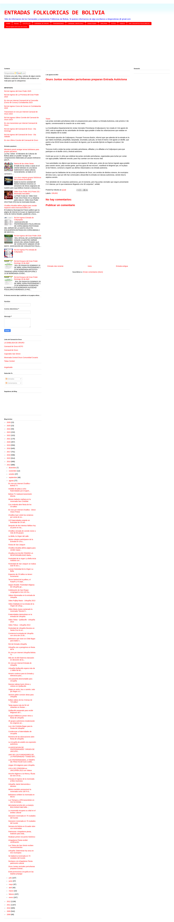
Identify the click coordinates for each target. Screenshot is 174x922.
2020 (9, 442)
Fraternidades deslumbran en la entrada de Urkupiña (20, 615)
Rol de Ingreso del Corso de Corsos (16, 26)
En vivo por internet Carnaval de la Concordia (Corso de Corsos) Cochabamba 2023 (21, 101)
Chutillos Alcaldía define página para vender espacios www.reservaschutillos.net (20, 207)
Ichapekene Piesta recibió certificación (18, 841)
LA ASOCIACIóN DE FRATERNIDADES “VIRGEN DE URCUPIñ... (21, 749)
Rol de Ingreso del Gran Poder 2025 (17, 91)
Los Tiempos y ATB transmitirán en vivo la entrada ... (21, 801)
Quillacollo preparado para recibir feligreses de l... (20, 711)
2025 (9, 426)
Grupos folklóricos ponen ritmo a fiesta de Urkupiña (20, 717)
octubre (12, 474)
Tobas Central (9, 361)
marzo (11, 891)
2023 (9, 432)
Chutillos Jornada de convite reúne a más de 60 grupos (22, 532)
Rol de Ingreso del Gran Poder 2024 (27, 236)
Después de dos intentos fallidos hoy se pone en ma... (22, 527)
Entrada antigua (122, 266)
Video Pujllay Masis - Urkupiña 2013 (21, 601)
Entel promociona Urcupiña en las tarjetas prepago (21, 873)
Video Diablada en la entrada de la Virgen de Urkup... (21, 605)
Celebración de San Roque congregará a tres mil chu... (19, 591)
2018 (9, 448)
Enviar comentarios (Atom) (93, 272)
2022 (9, 435)
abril (10, 888)
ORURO (55, 193)
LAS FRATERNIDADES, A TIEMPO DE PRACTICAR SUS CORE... (21, 761)
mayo (11, 884)
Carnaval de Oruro (11, 350)
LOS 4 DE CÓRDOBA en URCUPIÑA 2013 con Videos (20, 769)
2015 (9, 458)
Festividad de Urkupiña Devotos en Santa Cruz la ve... (21, 629)
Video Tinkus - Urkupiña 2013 (19, 625)
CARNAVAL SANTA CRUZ (75, 23)
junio (11, 881)
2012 (9, 901)
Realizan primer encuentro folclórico (21, 837)
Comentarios (11, 383)
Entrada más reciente (55, 266)
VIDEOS (122, 23)
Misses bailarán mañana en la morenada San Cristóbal (19, 500)
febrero (11, 894)
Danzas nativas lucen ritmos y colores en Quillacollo (19, 685)
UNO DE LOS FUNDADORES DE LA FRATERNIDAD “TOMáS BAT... (22, 756)
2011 (9, 905)
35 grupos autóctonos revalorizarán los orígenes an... (21, 722)
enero (11, 897)
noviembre (13, 471)
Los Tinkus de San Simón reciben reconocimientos (20, 846)
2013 (9, 465)
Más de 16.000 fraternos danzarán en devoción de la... (21, 659)
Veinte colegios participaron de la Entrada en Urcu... (20, 540)
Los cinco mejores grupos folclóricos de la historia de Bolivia (27, 178)
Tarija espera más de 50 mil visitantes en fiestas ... (18, 706)
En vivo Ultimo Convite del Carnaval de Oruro (21, 140)
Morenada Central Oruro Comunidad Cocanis (21, 357)
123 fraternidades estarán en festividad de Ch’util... (19, 521)
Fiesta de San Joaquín (16, 545)
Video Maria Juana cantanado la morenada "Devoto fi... (20, 610)
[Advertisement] (76, 48)
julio (10, 878)
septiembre (13, 477)
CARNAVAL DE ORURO (42, 23)
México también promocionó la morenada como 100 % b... (19, 790)
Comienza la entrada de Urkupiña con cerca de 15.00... (20, 634)
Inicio (90, 266)
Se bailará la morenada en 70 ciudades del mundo (19, 857)
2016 (9, 455)
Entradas (10, 379)
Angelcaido (8, 367)
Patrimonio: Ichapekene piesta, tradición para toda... (19, 833)
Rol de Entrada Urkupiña (17, 644)
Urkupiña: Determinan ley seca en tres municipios (21, 852)
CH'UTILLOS (26, 23)
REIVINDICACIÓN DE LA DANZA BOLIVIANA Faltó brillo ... (20, 806)
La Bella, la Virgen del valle (18, 536)
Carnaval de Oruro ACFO (13, 346)
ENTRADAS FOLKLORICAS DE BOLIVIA (54, 13)
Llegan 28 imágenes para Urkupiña (21, 765)
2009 (9, 911)
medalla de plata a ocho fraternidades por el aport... (19, 490)
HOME (8, 23)
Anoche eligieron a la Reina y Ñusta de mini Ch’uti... (21, 775)
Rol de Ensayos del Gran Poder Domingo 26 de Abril (26, 278)
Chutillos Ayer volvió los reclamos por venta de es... (20, 516)
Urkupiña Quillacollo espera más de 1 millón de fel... (21, 669)
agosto (11, 481)
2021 (9, 439)
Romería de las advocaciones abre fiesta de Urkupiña (21, 738)
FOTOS (113, 23)
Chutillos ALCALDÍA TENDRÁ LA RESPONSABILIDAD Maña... (20, 554)
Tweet (48, 119)
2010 (9, 908)
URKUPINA (103, 23)
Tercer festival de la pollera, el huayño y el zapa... (19, 581)
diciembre (13, 468)
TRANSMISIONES (58, 23)
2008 (9, 914)
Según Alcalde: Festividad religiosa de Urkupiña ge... (21, 586)
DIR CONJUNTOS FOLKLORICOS (139, 23)
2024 (9, 429)
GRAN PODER (91, 23)
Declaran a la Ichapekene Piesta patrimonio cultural (20, 862)
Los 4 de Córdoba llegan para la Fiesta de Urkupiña (20, 727)
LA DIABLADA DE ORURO (14, 343)
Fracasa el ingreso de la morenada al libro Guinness (21, 780)
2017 (9, 452)
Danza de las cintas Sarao (24, 163)
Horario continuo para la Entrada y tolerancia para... (21, 675)
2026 (9, 422)
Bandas (16, 23)
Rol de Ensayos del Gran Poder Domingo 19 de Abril (26, 262)
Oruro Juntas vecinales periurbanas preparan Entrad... (21, 867)
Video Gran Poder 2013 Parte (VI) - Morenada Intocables (27, 193)
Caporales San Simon (12, 354)
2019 (9, 445)
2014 (9, 461)
